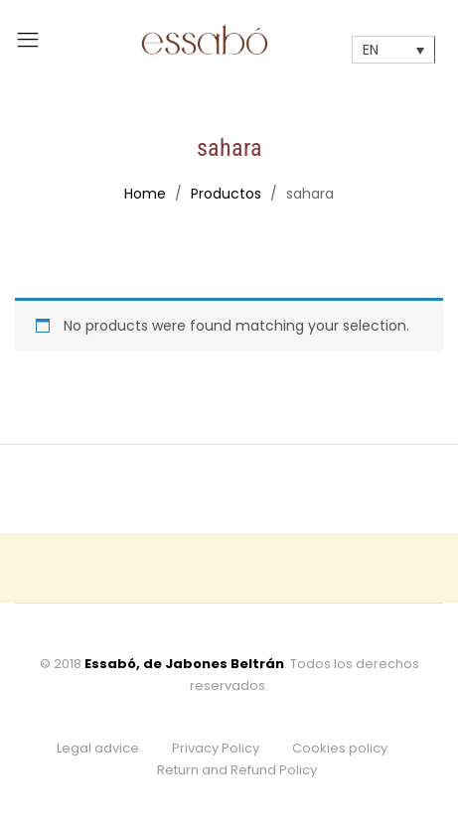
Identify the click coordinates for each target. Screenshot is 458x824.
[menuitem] (393, 49)
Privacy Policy (215, 748)
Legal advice (98, 748)
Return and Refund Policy (237, 769)
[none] (393, 49)
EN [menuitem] (371, 51)
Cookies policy (339, 748)
